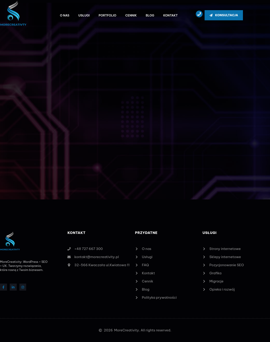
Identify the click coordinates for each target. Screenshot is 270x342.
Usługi (84, 15)
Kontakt (170, 15)
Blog (150, 15)
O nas (64, 15)
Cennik (131, 15)
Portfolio (107, 15)
